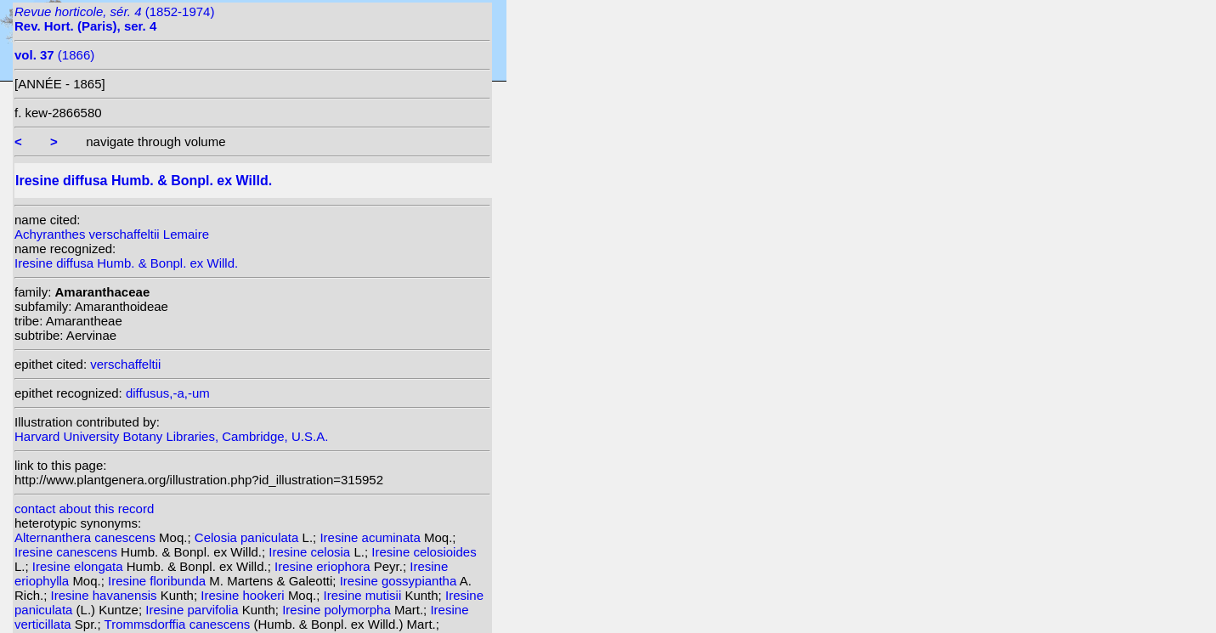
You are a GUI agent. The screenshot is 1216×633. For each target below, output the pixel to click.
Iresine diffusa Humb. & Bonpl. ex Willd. (126, 263)
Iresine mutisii (364, 595)
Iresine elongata (79, 566)
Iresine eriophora (324, 566)
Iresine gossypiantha (400, 581)
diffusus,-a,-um (168, 393)
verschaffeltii (125, 364)
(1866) (54, 55)
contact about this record (84, 508)
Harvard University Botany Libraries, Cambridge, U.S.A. (171, 436)
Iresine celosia (311, 552)
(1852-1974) (114, 18)
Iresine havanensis (106, 595)
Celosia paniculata (249, 537)
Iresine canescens (67, 552)
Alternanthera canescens (86, 537)
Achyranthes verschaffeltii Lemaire (111, 234)
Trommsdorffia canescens (179, 624)
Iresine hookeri (244, 595)
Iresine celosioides (423, 552)
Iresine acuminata (372, 537)
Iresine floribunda (158, 581)
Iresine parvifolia (193, 609)
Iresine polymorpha (338, 609)
